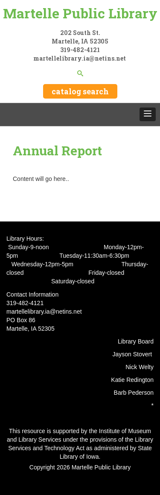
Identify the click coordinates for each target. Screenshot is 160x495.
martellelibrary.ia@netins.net (80, 58)
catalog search (80, 91)
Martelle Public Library (80, 13)
